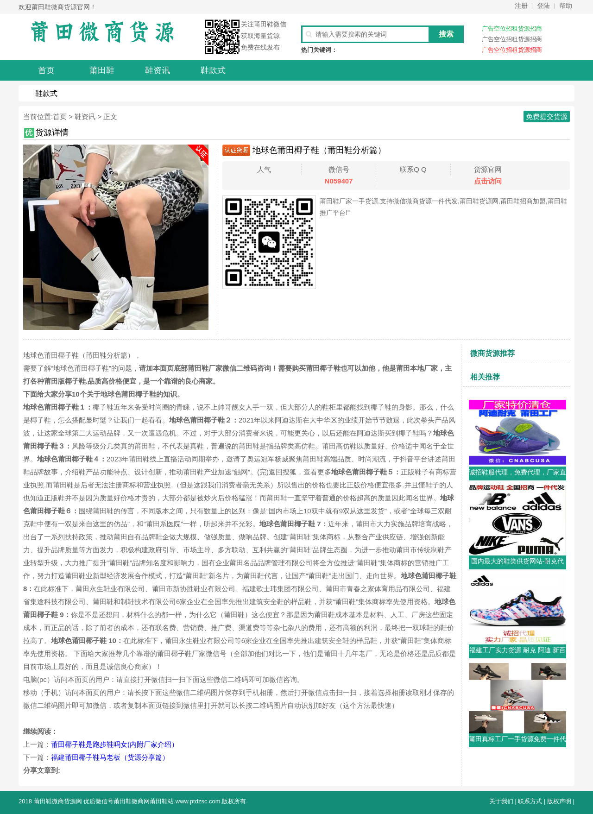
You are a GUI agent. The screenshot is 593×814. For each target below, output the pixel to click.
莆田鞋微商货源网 (58, 801)
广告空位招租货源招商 (512, 28)
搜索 (446, 34)
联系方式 (530, 801)
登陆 (543, 5)
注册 (521, 5)
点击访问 (488, 181)
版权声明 (559, 801)
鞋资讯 (85, 116)
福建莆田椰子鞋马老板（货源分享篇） (110, 757)
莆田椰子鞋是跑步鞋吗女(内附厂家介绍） (114, 744)
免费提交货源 (547, 116)
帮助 (565, 5)
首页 (60, 116)
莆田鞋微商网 (132, 801)
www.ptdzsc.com (198, 801)
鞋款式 (46, 93)
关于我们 (501, 801)
